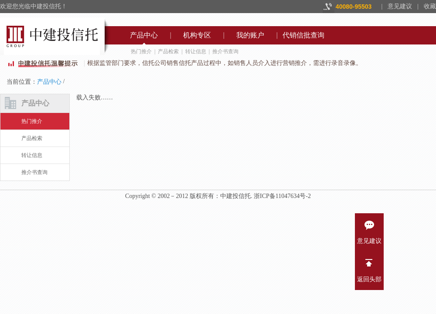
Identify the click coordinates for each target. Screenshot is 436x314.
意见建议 (400, 6)
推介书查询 (225, 51)
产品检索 (168, 51)
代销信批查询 (303, 35)
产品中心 (144, 35)
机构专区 (197, 35)
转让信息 (195, 51)
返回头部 (369, 268)
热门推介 (141, 51)
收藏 (430, 6)
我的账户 (250, 35)
